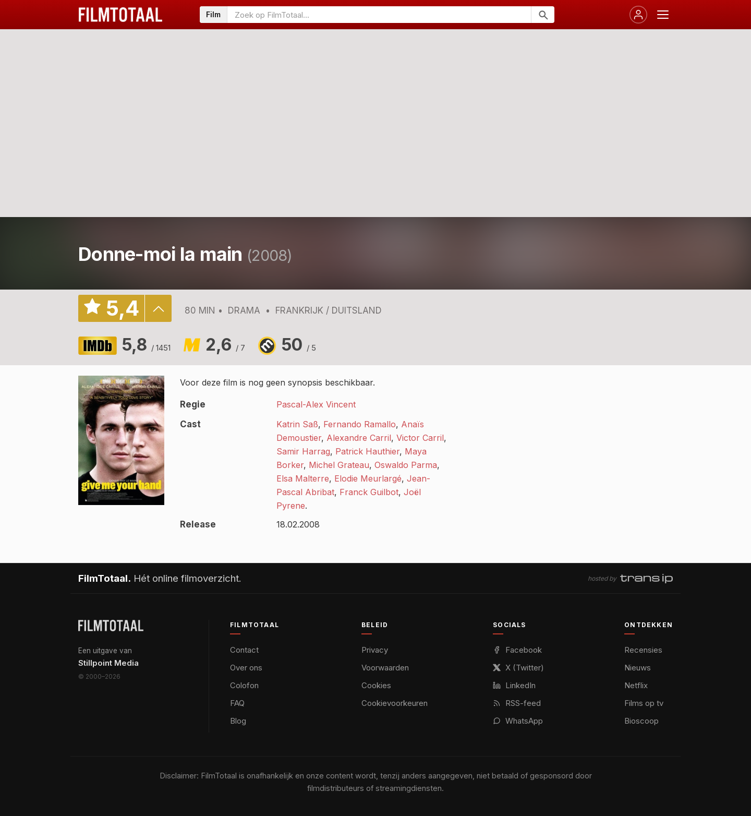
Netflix (636, 685)
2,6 (225, 344)
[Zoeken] (542, 14)
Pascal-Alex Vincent (316, 404)
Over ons (246, 668)
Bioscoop (641, 721)
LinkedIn (514, 685)
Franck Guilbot (369, 492)
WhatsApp (518, 721)
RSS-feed (517, 703)
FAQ (237, 703)
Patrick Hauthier (367, 451)
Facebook (517, 650)
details (158, 308)
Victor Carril (420, 438)
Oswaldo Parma (405, 465)
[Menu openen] (662, 14)
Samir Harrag (303, 451)
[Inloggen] (638, 14)
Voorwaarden (385, 668)
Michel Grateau (339, 465)
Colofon (244, 685)
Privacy (374, 650)
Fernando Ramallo (359, 424)
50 (299, 344)
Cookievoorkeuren (394, 703)
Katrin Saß (297, 424)
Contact (244, 650)
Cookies (376, 685)
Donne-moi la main (160, 254)
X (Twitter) (518, 668)
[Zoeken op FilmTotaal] (379, 14)
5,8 (146, 344)
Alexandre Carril (358, 438)
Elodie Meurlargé (368, 478)
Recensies (643, 650)
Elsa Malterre (302, 478)
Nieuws (637, 668)
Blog (238, 721)
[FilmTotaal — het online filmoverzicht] (110, 625)
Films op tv (643, 703)
